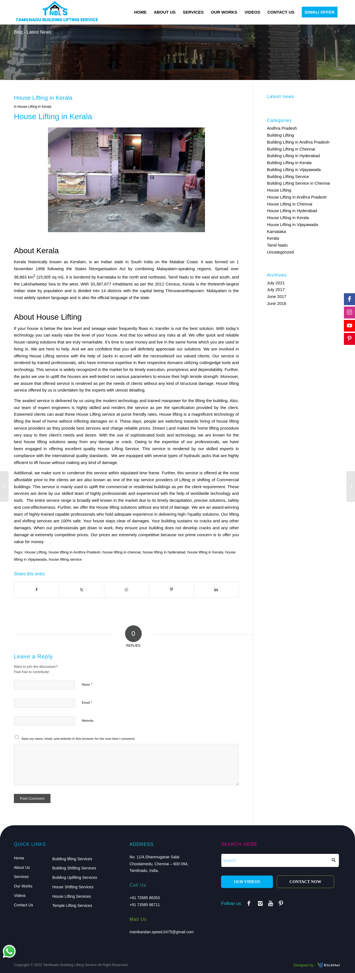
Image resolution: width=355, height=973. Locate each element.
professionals (207, 441)
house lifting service (65, 559)
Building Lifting (280, 135)
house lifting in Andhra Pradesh (74, 552)
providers (164, 479)
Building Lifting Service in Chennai (298, 183)
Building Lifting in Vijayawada (294, 169)
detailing (136, 390)
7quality (194, 514)
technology (128, 400)
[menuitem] (140, 12)
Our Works (23, 886)
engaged (33, 448)
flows (143, 328)
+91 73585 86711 (145, 904)
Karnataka (276, 231)
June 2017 (276, 296)
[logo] (57, 12)
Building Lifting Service (288, 176)
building (168, 520)
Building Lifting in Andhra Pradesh (298, 142)
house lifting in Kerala (205, 552)
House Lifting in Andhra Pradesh (296, 197)
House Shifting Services (72, 887)
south (224, 277)
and (144, 277)
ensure (164, 376)
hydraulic (192, 455)
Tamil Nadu (277, 245)
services (44, 520)
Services (21, 876)
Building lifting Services (72, 859)
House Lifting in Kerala (34, 107)
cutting (205, 362)
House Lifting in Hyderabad (292, 210)
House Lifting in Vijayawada (292, 224)
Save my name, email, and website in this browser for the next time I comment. (79, 738)
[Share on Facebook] (36, 589)
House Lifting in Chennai (289, 204)
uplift (93, 486)
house (29, 441)
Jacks (107, 355)
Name (87, 684)
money (141, 342)
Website (87, 720)
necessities (160, 355)
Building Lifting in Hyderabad (293, 155)
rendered (83, 383)
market (115, 369)
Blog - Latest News (32, 32)
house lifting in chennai (122, 552)
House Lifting (36, 552)
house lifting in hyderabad (164, 552)
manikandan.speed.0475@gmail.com (162, 932)
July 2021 (276, 282)
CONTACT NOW (305, 881)
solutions (48, 342)
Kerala (273, 238)
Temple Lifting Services (72, 905)
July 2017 (276, 289)
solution (206, 328)
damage (106, 441)
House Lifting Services (71, 896)
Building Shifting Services (74, 868)
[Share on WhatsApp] (126, 589)
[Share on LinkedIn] (216, 589)
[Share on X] (81, 589)
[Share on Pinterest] (171, 589)
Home (19, 858)
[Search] (280, 860)
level (86, 335)
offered (34, 390)
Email (87, 702)
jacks (25, 376)
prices (144, 428)
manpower (171, 400)
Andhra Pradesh (282, 128)
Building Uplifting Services (74, 877)
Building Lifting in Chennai (291, 149)
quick (211, 335)
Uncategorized (280, 252)
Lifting (95, 414)
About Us (22, 867)
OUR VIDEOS (247, 881)
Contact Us (23, 905)
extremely (128, 534)
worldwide (200, 493)
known (106, 500)
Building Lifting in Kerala (289, 162)
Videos (20, 895)
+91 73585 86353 (145, 898)
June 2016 (276, 303)
